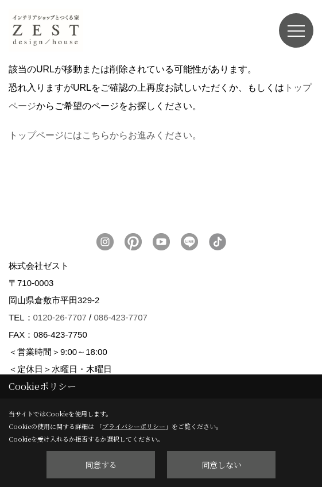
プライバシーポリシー (133, 426)
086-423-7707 (120, 317)
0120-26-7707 (60, 317)
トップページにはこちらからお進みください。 (105, 135)
